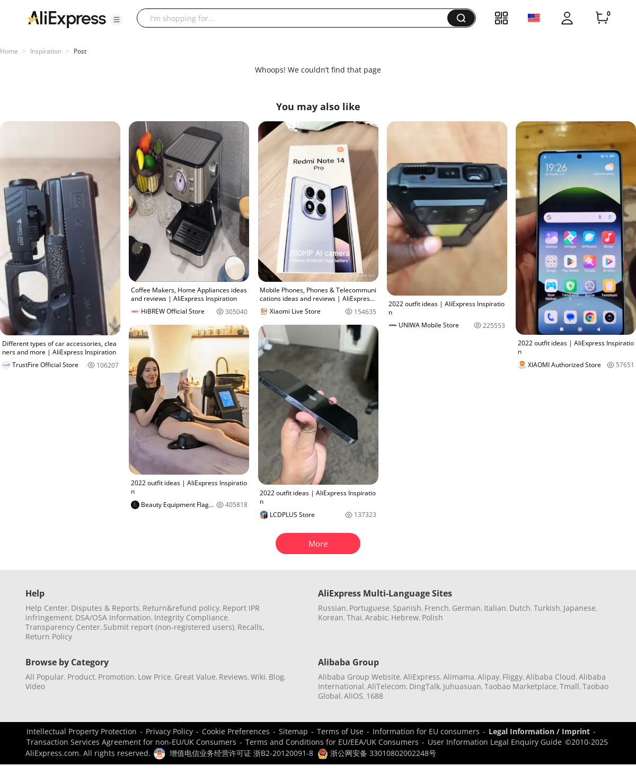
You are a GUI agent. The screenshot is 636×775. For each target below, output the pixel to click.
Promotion (116, 677)
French (437, 608)
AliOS (353, 696)
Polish (432, 617)
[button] (116, 19)
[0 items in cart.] (602, 18)
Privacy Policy (169, 731)
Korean (330, 617)
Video (35, 686)
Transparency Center (62, 627)
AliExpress (421, 677)
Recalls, (250, 627)
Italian (495, 608)
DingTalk (424, 686)
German (466, 608)
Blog (276, 677)
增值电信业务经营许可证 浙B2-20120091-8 (241, 753)
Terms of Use (340, 731)
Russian (332, 608)
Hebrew (405, 617)
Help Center (46, 608)
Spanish (407, 608)
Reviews (233, 677)
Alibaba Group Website (359, 677)
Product (81, 677)
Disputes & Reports (105, 608)
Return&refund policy (181, 608)
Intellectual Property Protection (81, 731)
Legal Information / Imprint (539, 731)
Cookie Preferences (236, 731)
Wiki (258, 677)
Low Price (154, 677)
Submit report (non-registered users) (168, 627)
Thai (354, 617)
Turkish (547, 608)
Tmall (569, 686)
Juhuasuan (462, 686)
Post (80, 51)
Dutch (520, 608)
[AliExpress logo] (66, 18)
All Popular (44, 677)
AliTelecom (386, 686)
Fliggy (512, 677)
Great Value (195, 677)
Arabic (376, 617)
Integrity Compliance (191, 617)
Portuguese (369, 608)
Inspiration (45, 51)
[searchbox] (296, 18)
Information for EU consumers (426, 731)
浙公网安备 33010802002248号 (376, 753)
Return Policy (48, 636)
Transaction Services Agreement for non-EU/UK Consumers (131, 742)
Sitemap (293, 731)
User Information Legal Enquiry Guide (495, 742)
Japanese (579, 608)
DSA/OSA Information (113, 617)
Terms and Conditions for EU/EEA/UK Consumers (332, 742)
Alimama (458, 677)
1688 (374, 696)
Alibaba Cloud (551, 677)
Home (9, 51)
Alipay (488, 677)
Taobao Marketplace (520, 686)
